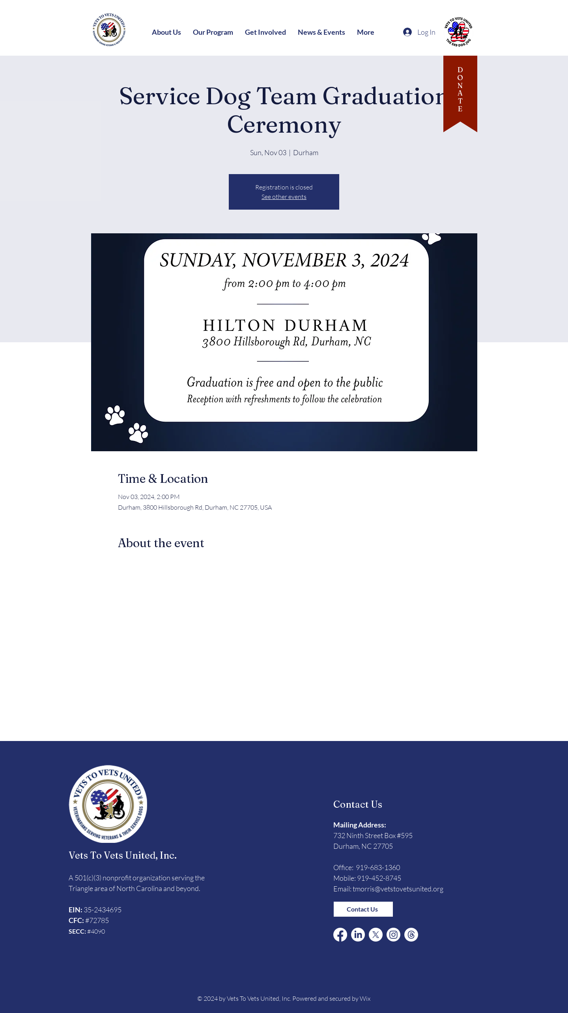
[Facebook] (340, 935)
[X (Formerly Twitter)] (376, 935)
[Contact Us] (363, 909)
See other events (284, 197)
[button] (166, 32)
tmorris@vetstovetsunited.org (398, 888)
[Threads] (411, 935)
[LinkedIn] (358, 935)
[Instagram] (393, 935)
